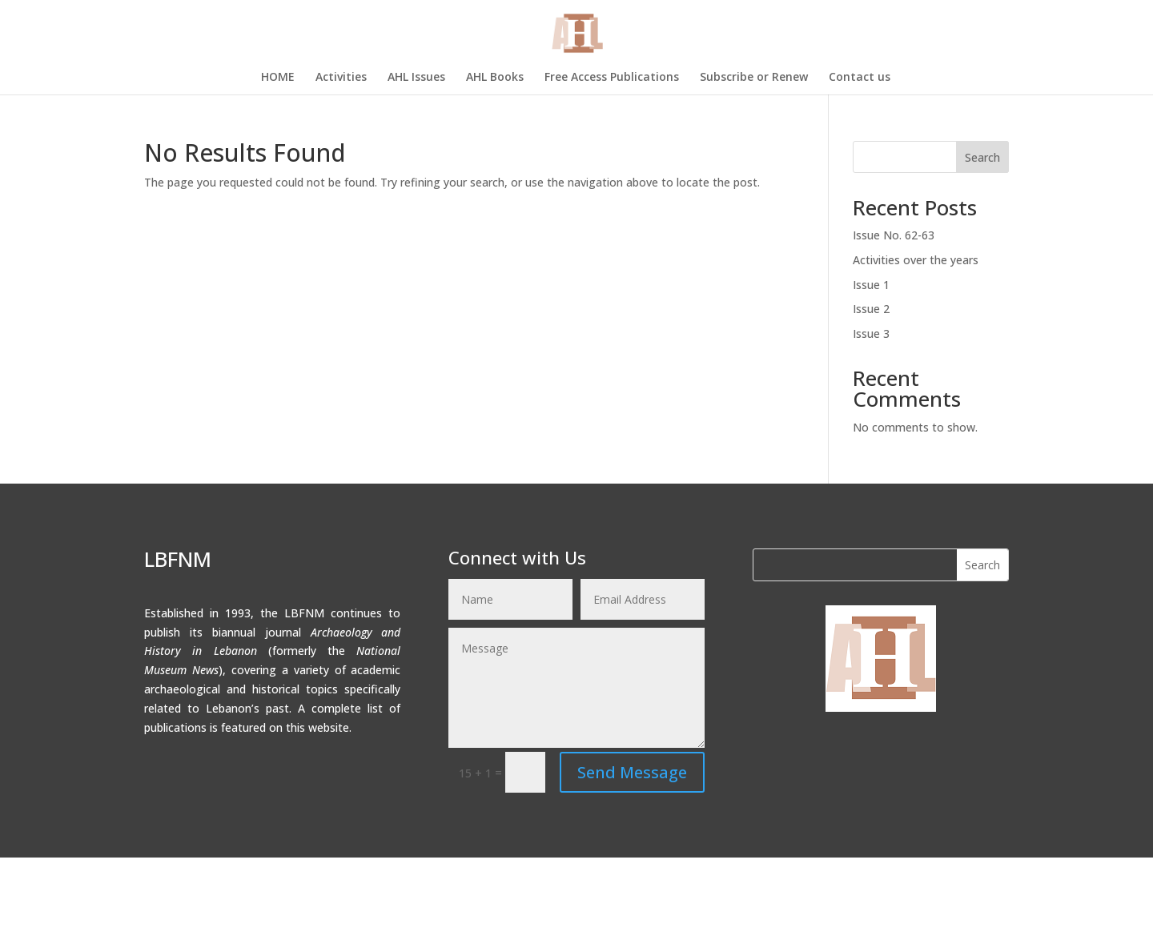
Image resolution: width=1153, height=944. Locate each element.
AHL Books (495, 77)
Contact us (859, 77)
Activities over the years (915, 259)
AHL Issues (416, 77)
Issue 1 (871, 284)
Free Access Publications (611, 77)
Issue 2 (871, 308)
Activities (341, 77)
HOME (278, 77)
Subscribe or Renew (754, 77)
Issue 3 (871, 333)
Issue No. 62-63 (893, 235)
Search (982, 157)
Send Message (632, 772)
